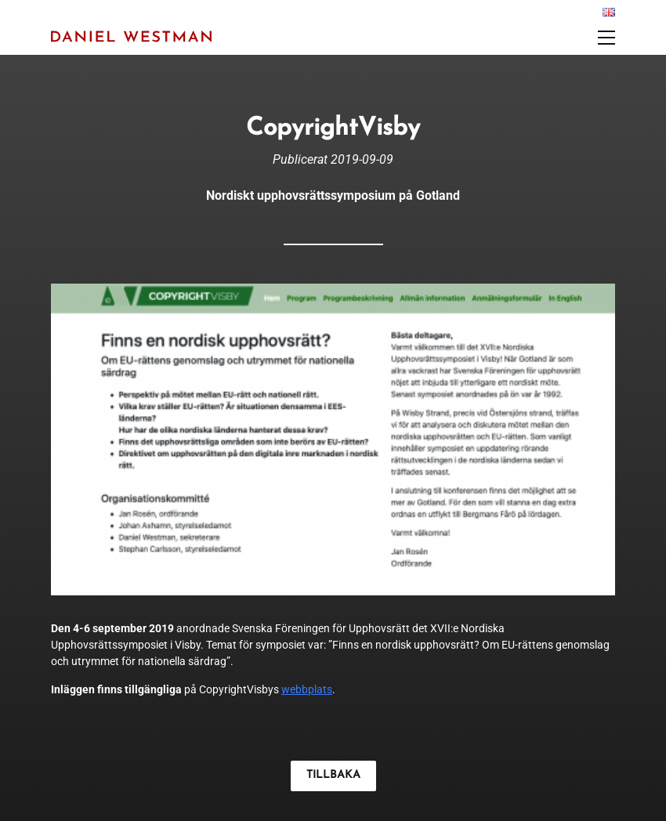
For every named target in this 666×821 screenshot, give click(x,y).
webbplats (306, 689)
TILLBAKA (333, 775)
